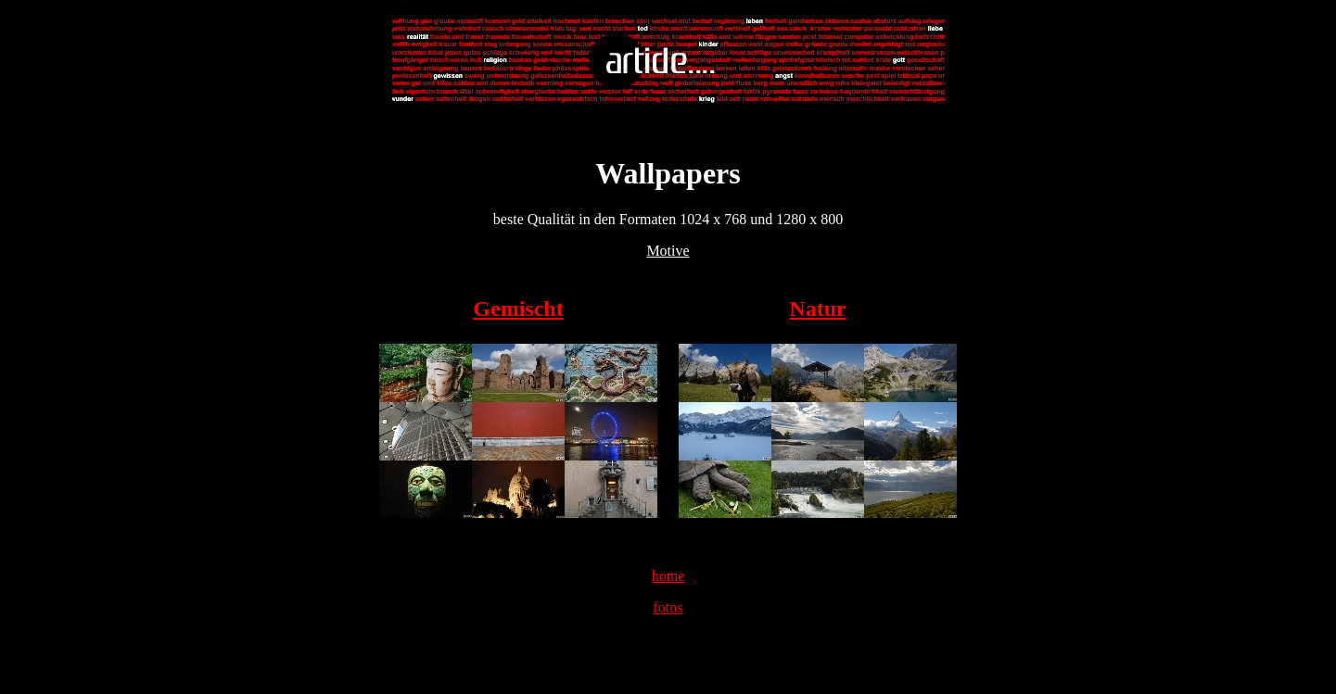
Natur (817, 309)
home (668, 576)
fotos (668, 607)
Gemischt (518, 309)
